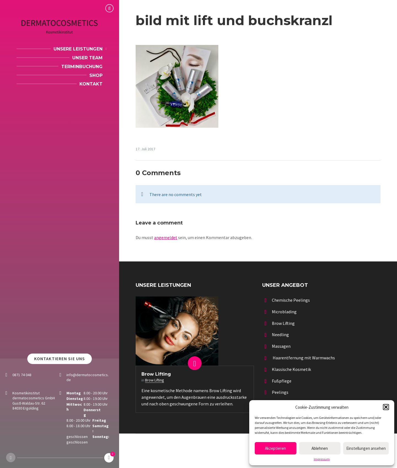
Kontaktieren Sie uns (59, 358)
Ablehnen (320, 448)
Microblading (284, 311)
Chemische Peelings (291, 300)
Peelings (280, 392)
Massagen (281, 346)
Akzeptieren (275, 448)
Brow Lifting (156, 374)
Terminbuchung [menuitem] (82, 66)
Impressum (322, 459)
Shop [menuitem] (96, 75)
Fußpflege (281, 381)
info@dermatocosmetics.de (87, 377)
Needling (280, 334)
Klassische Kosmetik (291, 369)
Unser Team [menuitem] (87, 57)
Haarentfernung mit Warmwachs (303, 357)
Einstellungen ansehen (366, 448)
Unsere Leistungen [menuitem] (78, 49)
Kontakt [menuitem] (91, 84)
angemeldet (165, 237)
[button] (386, 407)
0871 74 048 (21, 374)
